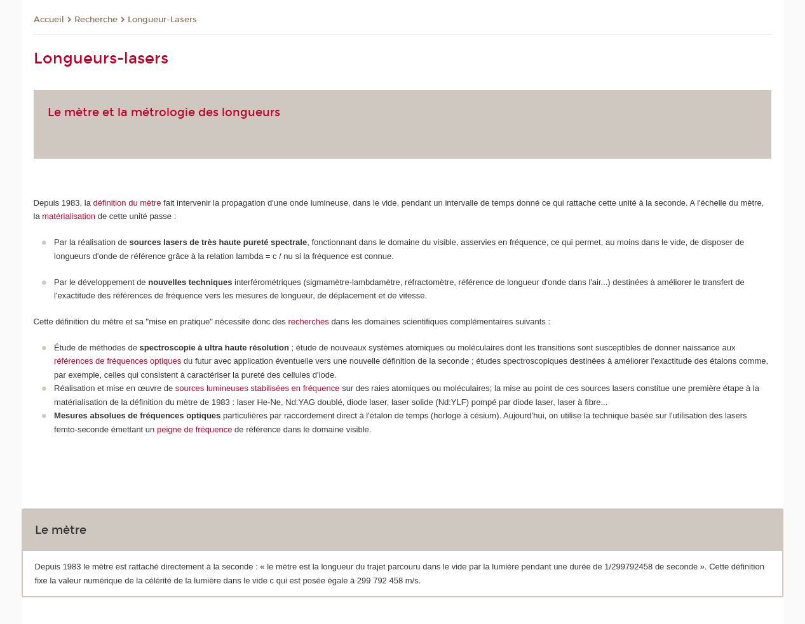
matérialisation (68, 216)
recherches (308, 321)
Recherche (96, 20)
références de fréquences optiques (117, 361)
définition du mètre (127, 203)
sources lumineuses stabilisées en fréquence (257, 388)
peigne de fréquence (195, 429)
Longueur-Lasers (162, 20)
